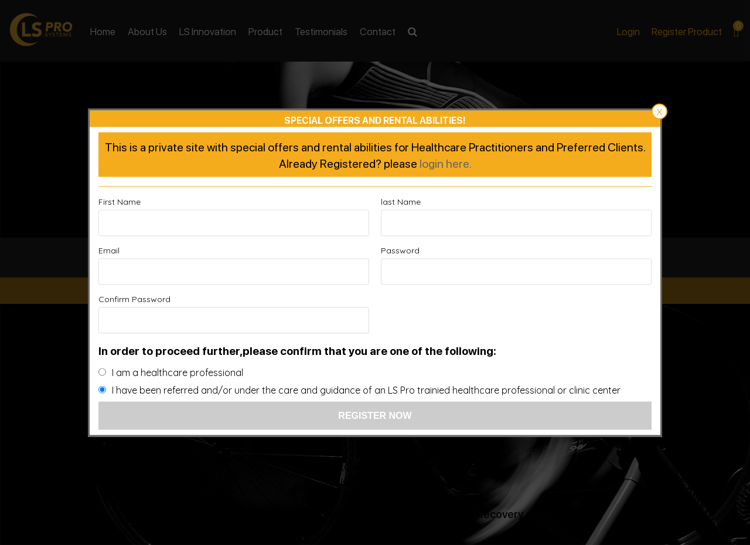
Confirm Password (134, 298)
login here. (446, 162)
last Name (401, 201)
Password (400, 250)
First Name (119, 201)
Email (109, 250)
